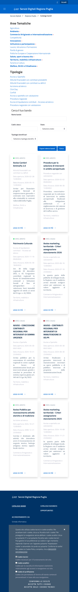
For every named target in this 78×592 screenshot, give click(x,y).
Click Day (14, 89)
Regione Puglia (30, 15)
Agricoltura (14, 28)
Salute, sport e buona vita (21, 56)
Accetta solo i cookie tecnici (39, 587)
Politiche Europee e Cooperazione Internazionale (30, 53)
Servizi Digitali (15, 15)
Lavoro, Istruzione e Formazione (23, 47)
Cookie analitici (23, 563)
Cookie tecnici (23, 556)
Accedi (63, 2)
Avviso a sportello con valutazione (24, 95)
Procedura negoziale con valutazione (25, 105)
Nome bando (16, 114)
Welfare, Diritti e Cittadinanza (23, 66)
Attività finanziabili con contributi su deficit (28, 83)
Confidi (13, 92)
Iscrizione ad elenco (18, 86)
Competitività (15, 37)
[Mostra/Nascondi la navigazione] (4, 9)
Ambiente (14, 31)
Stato (42, 124)
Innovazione (15, 40)
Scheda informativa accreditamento (19, 523)
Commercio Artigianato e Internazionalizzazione (31, 34)
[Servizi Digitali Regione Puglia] (35, 9)
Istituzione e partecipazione (22, 43)
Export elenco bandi (47, 148)
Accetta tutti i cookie (39, 584)
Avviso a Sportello (17, 76)
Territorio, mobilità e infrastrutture (25, 59)
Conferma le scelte (39, 581)
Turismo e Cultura (17, 62)
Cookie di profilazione (26, 571)
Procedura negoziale (18, 98)
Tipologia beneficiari (19, 134)
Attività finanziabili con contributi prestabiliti (28, 79)
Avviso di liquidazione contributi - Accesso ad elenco (31, 101)
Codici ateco (16, 124)
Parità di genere (16, 50)
